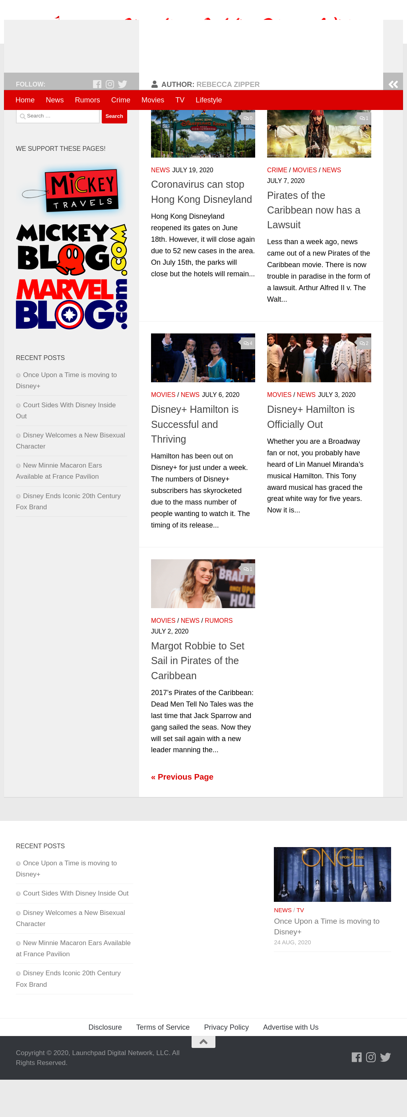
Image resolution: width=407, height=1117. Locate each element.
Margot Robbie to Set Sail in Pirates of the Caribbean (197, 698)
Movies (152, 100)
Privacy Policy (226, 1064)
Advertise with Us (291, 1064)
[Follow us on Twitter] (122, 121)
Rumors (87, 100)
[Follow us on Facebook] (97, 121)
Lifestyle (209, 100)
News (55, 100)
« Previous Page (182, 814)
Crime (120, 100)
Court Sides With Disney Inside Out (75, 930)
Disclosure (105, 1064)
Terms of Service (163, 1064)
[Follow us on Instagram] (109, 121)
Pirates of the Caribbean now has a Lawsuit (313, 247)
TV (179, 100)
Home (25, 100)
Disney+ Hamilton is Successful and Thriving (194, 461)
